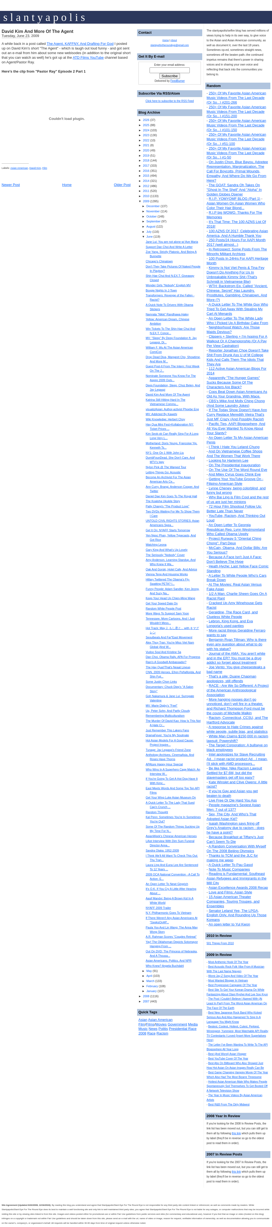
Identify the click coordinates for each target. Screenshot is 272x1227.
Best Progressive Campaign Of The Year (232, 985)
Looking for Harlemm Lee (228, 460)
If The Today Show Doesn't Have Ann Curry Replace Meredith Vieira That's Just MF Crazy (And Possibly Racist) (237, 414)
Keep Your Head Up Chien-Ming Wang (170, 598)
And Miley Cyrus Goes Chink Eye (234, 474)
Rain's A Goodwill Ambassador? (166, 662)
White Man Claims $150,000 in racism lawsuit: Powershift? (237, 738)
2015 (146, 175)
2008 (146, 996)
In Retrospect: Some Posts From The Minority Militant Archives (237, 251)
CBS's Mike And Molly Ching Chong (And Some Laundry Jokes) (236, 403)
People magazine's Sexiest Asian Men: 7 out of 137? (234, 807)
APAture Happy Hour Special (164, 764)
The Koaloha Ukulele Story (163, 501)
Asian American (19, 168)
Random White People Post (163, 608)
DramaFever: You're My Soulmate (167, 735)
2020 (146, 150)
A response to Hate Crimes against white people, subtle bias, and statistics (237, 729)
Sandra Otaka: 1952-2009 (162, 850)
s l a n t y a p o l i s (44, 17)
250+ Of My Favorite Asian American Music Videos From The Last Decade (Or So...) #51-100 (236, 139)
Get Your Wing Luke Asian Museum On (171, 797)
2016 (146, 170)
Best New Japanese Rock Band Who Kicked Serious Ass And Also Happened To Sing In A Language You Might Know (234, 1017)
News (153, 1029)
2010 (146, 196)
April (149, 975)
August (150, 226)
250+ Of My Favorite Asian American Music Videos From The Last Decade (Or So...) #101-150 (236, 125)
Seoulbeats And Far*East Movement (169, 637)
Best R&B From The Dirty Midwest (228, 1104)
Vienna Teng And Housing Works (167, 574)
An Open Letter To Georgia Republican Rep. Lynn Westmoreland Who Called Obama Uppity (236, 529)
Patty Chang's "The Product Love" (167, 506)
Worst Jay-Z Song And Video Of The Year (233, 975)
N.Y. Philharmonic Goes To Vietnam (168, 912)
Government (177, 1024)
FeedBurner (177, 80)
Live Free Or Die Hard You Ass (233, 800)
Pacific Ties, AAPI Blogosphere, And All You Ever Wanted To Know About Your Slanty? (236, 428)
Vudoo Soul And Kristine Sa (163, 652)
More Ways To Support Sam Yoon (167, 613)
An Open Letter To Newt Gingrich (167, 884)
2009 (146, 201)
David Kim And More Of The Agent (37, 31)
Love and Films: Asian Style (230, 892)
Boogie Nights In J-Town (161, 290)
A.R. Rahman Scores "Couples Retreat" (171, 936)
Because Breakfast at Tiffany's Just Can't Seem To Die (235, 839)
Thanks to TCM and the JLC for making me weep (232, 857)
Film (44, 168)
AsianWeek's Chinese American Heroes (171, 836)
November (153, 211)
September (153, 221)
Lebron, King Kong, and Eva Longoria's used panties (230, 623)
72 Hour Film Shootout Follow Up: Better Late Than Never (234, 508)
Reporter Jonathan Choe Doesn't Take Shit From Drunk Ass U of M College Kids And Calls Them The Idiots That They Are (237, 357)
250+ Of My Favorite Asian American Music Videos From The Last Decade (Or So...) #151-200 (236, 111)
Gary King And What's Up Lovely (167, 549)
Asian (142, 1020)
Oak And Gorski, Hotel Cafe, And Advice (171, 569)
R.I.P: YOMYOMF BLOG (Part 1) (234, 199)
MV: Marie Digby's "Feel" (162, 705)
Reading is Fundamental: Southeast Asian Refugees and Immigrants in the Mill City (236, 878)
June (149, 236)
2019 (146, 155)
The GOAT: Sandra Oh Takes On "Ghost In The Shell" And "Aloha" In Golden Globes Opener (234, 189)
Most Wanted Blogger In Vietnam (228, 980)
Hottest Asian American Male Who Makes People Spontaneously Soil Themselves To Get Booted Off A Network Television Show (237, 1086)
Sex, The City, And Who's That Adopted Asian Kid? (231, 816)
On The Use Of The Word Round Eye (238, 470)
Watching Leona (156, 544)
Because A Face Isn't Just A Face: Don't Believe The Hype (234, 559)
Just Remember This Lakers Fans (167, 730)
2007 (146, 1001)
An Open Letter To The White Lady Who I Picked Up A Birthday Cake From (237, 320)
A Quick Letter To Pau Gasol (230, 865)
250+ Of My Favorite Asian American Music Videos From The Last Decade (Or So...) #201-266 (236, 97)
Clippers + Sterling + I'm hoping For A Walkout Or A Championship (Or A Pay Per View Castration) (237, 341)
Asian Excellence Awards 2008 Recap (238, 888)
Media (193, 1024)
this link (236, 1133)
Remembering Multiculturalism (165, 715)
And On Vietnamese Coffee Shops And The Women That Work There (234, 453)
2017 (146, 165)
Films (150, 1024)
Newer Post (11, 185)
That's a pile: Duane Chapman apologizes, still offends (231, 678)
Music (143, 1029)
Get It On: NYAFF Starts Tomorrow (168, 530)
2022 (146, 140)
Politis (163, 1029)
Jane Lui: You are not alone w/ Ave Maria (172, 241)
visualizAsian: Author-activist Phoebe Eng (172, 409)
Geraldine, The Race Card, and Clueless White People (232, 614)
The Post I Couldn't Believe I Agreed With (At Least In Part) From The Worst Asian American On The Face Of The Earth (237, 1003)
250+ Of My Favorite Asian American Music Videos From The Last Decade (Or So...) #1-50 (236, 153)
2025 (146, 125)
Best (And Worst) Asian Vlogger (227, 1053)
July (148, 231)
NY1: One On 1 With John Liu (165, 452)
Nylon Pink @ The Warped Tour (166, 467)
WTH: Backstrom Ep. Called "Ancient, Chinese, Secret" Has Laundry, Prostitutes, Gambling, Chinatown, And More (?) (237, 293)
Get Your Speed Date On (162, 603)
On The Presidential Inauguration (235, 465)
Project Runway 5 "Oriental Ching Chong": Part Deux (234, 540)
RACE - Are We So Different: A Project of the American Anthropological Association (238, 690)
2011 (146, 190)
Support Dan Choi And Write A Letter (169, 246)
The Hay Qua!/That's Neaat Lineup (168, 667)
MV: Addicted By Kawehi (161, 414)
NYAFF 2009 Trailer (158, 907)
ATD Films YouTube (88, 57)
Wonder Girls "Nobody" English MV (168, 285)
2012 (146, 186)
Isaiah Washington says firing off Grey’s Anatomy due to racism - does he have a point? (235, 828)
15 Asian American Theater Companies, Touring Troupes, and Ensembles (233, 901)
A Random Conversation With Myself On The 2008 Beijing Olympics (236, 848)
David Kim (35, 168)
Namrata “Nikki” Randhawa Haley (167, 314)
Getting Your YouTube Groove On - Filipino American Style (235, 481)
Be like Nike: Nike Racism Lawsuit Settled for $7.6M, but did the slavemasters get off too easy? (234, 772)
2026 (146, 120)
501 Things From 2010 (220, 943)
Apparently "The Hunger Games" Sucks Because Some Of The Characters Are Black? (233, 382)
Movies (161, 1024)
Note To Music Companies (229, 869)
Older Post (122, 185)
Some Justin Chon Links (161, 681)
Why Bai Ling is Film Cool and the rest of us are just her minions (237, 499)
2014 (146, 180)
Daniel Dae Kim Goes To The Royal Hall (171, 496)
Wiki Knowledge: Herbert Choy (165, 419)
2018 (146, 160)
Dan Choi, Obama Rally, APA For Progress (173, 656)
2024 (146, 130)
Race (151, 1033)
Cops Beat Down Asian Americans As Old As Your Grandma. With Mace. (237, 394)
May (149, 971)
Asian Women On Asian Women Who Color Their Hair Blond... (236, 205)
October (151, 216)
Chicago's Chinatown (159, 261)
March (150, 981)
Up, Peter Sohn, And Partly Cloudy (168, 710)
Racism (162, 1033)
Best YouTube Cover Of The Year (228, 1058)
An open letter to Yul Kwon (229, 924)
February (152, 986)
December (153, 206)
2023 (146, 135)
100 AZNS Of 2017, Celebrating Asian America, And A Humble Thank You (237, 233)
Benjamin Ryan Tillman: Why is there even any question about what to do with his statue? (236, 644)
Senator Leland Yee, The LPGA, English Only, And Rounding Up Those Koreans (237, 915)
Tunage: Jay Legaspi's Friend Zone (168, 749)
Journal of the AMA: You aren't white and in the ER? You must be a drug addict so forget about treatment (236, 658)
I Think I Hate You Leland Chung (234, 447)
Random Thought (157, 812)
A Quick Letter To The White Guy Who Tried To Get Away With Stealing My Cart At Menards (237, 309)
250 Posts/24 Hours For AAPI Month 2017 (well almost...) (236, 242)
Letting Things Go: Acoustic (163, 472)
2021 (146, 145)
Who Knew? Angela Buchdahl (165, 965)
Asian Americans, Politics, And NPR (169, 960)
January (151, 991)
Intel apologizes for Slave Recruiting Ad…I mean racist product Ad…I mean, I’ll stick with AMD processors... (237, 759)
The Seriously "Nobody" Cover (165, 555)
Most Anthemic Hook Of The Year (228, 962)
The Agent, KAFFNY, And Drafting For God (80, 44)
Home (67, 185)
